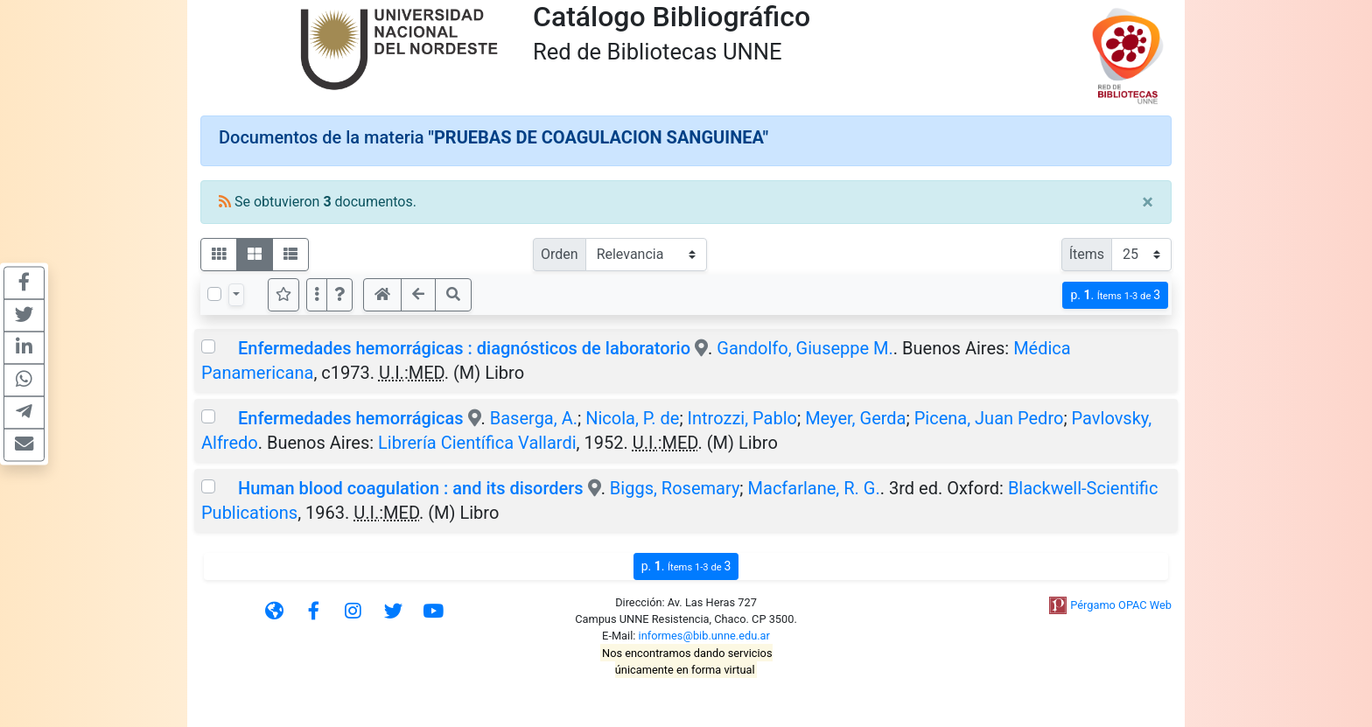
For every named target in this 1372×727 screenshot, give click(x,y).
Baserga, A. (534, 418)
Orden (559, 254)
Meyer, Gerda (855, 418)
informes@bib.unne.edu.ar (704, 635)
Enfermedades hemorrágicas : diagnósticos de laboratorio (464, 348)
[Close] (1147, 202)
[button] (339, 294)
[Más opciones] (316, 294)
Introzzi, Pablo (742, 418)
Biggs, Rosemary (675, 488)
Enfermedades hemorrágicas (351, 418)
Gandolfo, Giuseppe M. (805, 348)
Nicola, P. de (632, 418)
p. (1115, 295)
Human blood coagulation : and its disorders (411, 488)
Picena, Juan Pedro (989, 418)
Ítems (1086, 254)
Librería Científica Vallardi (477, 442)
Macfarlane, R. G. (814, 488)
